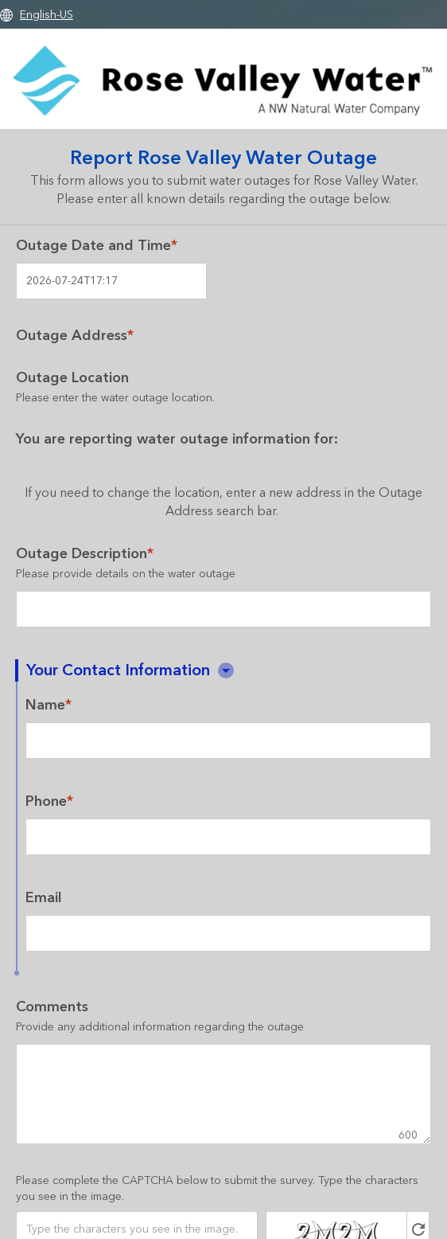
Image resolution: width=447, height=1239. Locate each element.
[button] (226, 670)
